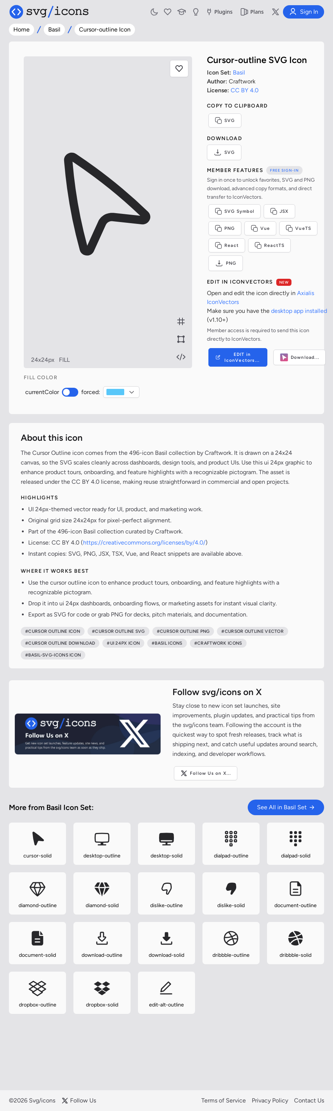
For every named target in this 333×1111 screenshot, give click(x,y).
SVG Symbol (234, 211)
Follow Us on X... (205, 773)
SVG (225, 120)
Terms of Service (223, 1100)
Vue (260, 228)
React (227, 245)
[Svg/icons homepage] (49, 11)
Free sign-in (284, 170)
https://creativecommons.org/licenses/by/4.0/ (144, 542)
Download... (299, 357)
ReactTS (269, 245)
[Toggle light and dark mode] (154, 12)
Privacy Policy (270, 1100)
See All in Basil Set (286, 807)
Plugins (219, 11)
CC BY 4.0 (244, 90)
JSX (279, 211)
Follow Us (78, 1100)
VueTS (298, 228)
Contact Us (309, 1100)
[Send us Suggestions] (195, 12)
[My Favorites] (167, 12)
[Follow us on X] (275, 12)
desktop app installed (299, 310)
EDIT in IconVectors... (237, 357)
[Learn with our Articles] (181, 12)
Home (21, 29)
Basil (54, 29)
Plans (252, 11)
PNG (225, 228)
